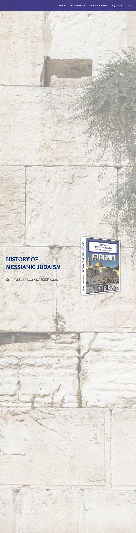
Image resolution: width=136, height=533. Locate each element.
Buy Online (116, 5)
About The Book (77, 5)
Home (62, 5)
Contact (130, 5)
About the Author (98, 5)
